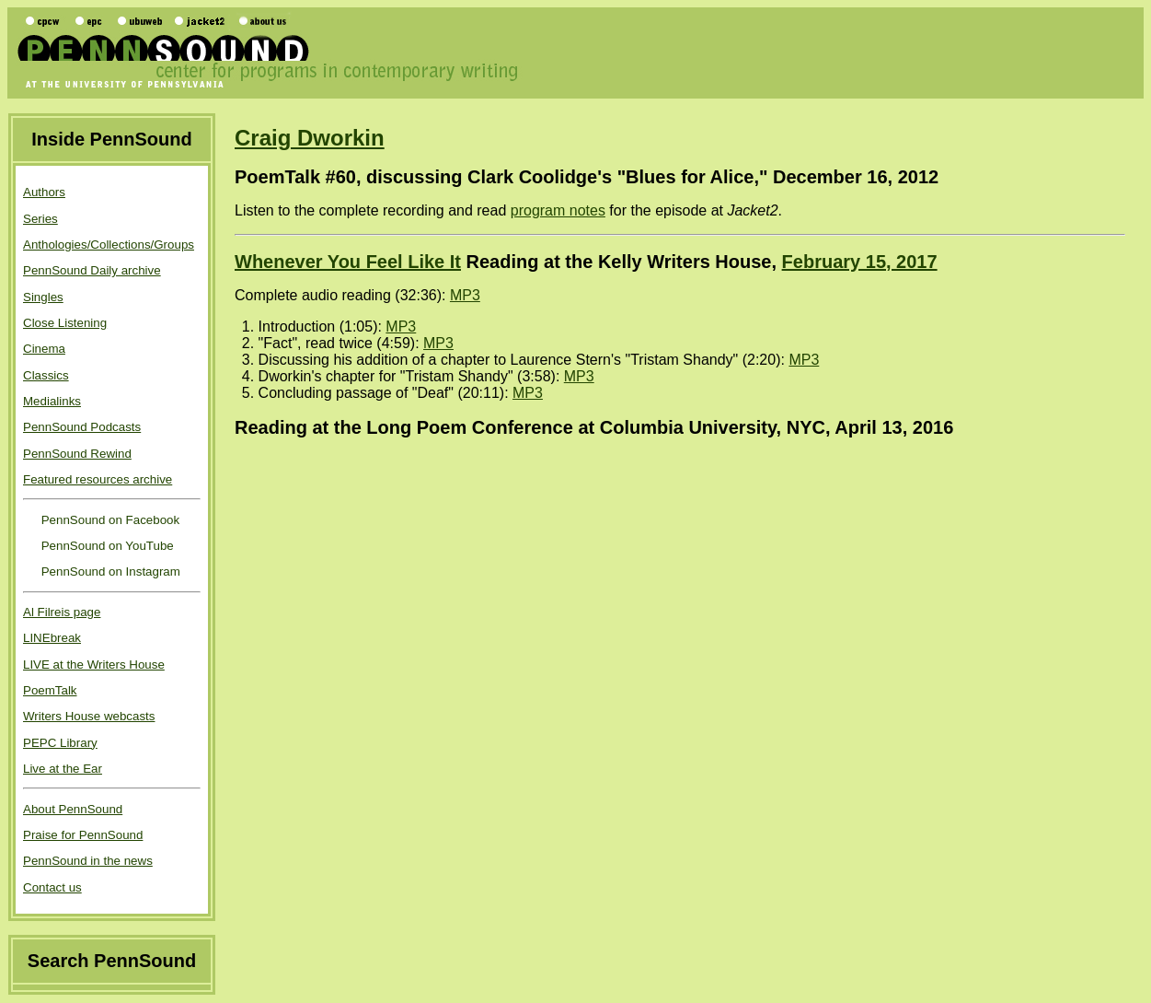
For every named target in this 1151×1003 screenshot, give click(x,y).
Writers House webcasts (89, 716)
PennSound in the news (88, 861)
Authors (44, 192)
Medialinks (52, 401)
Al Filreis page (61, 612)
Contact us (52, 887)
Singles (43, 297)
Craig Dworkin (310, 137)
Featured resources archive (97, 479)
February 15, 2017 (860, 261)
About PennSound (72, 809)
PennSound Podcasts (82, 427)
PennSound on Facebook (108, 520)
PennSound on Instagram (109, 571)
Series (40, 219)
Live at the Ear (62, 769)
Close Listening (65, 323)
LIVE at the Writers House (94, 664)
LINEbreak (52, 638)
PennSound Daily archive (92, 270)
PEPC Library (60, 743)
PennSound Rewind (77, 454)
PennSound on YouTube (106, 546)
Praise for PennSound (83, 835)
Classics (46, 375)
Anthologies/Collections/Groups (108, 244)
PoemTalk (50, 690)
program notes (558, 210)
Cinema (44, 349)
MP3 (465, 295)
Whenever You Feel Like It (348, 261)
